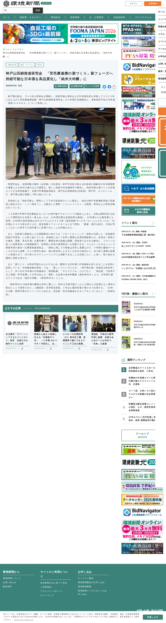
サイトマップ (47, 595)
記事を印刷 (78, 86)
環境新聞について (12, 578)
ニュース (16, 49)
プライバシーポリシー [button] (23, 620)
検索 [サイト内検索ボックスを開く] (158, 6)
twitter (104, 86)
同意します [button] (152, 617)
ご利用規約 (46, 587)
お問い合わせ (9, 582)
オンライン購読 (86, 578)
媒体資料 (7, 586)
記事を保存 (63, 86)
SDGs (39, 65)
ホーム (6, 49)
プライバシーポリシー (51, 591)
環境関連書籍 (84, 586)
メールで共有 (94, 86)
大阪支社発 (11, 65)
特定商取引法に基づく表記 (53, 583)
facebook (109, 86)
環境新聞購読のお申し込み (91, 582)
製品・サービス (26, 65)
